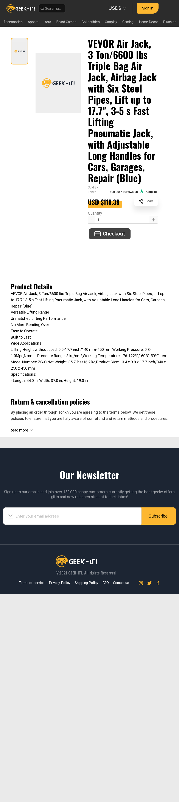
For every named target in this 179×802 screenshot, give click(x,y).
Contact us (121, 791)
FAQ (106, 791)
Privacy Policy (59, 791)
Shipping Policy (86, 791)
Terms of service (32, 791)
